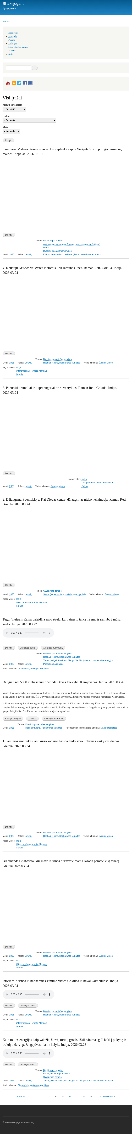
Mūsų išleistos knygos (18, 47)
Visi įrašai (12, 36)
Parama (11, 40)
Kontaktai (12, 50)
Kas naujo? (13, 33)
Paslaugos (12, 43)
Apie (10, 54)
